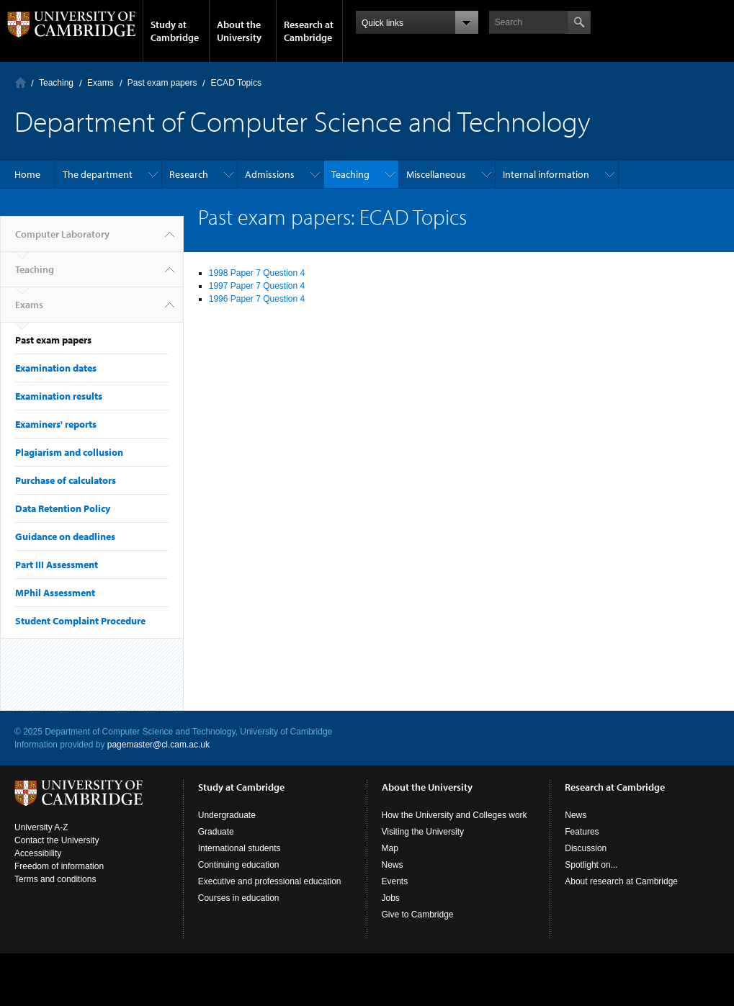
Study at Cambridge (175, 31)
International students (239, 848)
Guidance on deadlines (65, 536)
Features (582, 832)
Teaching (56, 83)
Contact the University (56, 840)
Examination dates (56, 367)
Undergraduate (227, 815)
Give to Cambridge (418, 915)
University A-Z (41, 827)
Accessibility (37, 853)
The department (98, 174)
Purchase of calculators (65, 480)
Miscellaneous (436, 174)
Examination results (58, 396)
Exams (100, 83)
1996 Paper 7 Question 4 (257, 299)
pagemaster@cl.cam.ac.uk (158, 745)
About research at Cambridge (621, 881)
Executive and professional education (269, 881)
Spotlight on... (591, 865)
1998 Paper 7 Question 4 (257, 273)
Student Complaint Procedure (80, 620)
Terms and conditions (55, 879)
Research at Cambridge (309, 31)
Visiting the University (423, 832)
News (392, 865)
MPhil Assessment (55, 592)
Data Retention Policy (62, 508)
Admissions (270, 174)
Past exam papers (162, 83)
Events (395, 881)
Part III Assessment (56, 564)
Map (390, 848)
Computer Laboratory (20, 82)
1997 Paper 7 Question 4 (257, 286)
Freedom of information (59, 866)
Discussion (586, 848)
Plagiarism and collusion (69, 452)
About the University (239, 31)
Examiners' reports (56, 424)
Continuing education (238, 865)
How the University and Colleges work (454, 815)
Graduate (216, 832)
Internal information (546, 174)
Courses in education (238, 898)
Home (27, 174)
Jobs (391, 898)
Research (188, 174)
